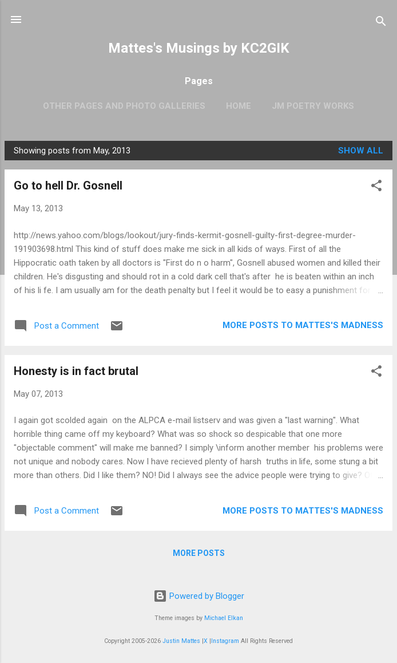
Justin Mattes (181, 641)
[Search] (381, 23)
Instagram (225, 641)
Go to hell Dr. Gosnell (68, 185)
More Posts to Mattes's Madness (303, 325)
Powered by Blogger (198, 596)
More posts (199, 553)
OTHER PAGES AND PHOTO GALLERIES (124, 106)
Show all (360, 150)
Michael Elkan (223, 618)
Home (238, 106)
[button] (376, 187)
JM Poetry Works (313, 106)
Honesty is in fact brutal (76, 371)
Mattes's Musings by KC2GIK (198, 48)
